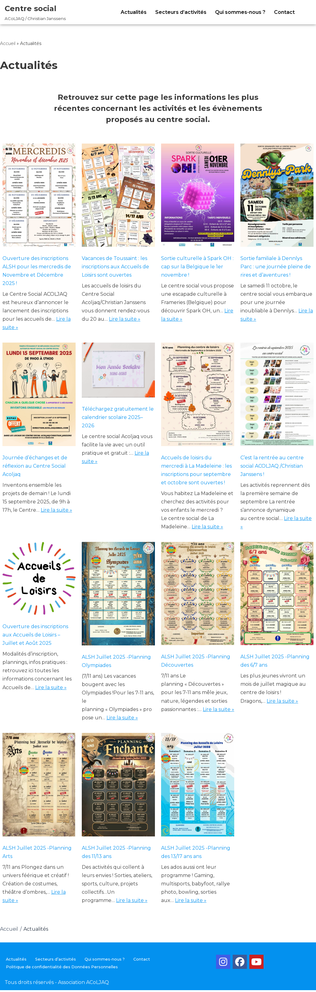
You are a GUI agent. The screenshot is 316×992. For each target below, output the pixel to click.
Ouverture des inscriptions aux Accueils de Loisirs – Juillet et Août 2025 (35, 636)
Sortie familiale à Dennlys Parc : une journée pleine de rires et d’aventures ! (275, 266)
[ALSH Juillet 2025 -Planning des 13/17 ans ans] (197, 787)
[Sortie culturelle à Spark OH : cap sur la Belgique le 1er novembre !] (197, 197)
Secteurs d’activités (180, 12)
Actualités (134, 12)
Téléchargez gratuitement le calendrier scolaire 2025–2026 (118, 418)
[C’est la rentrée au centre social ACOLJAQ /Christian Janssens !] (277, 396)
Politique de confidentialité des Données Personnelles (62, 968)
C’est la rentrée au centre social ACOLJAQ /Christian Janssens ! (272, 466)
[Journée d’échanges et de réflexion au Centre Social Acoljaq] (39, 396)
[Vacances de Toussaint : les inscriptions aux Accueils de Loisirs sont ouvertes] (118, 197)
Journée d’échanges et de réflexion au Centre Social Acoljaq (34, 466)
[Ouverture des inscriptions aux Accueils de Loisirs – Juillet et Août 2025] (39, 580)
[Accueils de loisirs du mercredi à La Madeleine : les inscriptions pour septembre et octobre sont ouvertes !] (197, 396)
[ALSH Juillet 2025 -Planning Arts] (39, 787)
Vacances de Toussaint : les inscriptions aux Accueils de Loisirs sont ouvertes (115, 266)
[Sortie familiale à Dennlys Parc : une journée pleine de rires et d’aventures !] (277, 197)
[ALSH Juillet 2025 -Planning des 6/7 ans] (277, 596)
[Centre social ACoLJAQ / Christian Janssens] (35, 12)
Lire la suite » (124, 320)
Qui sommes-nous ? (240, 12)
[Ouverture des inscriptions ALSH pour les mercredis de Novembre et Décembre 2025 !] (39, 197)
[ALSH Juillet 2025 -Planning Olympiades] (118, 596)
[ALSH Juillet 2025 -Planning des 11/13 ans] (118, 787)
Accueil (7, 43)
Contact (284, 12)
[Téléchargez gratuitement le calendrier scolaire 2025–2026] (118, 371)
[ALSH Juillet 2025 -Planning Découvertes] (197, 596)
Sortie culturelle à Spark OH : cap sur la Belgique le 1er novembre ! (197, 266)
